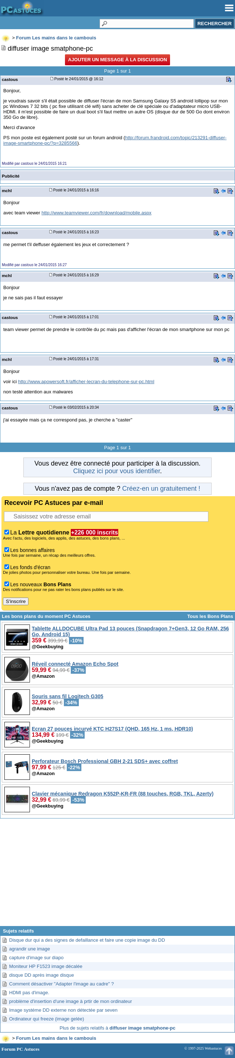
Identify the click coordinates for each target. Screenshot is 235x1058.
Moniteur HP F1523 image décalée (45, 966)
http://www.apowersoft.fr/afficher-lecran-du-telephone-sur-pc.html (86, 381)
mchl (7, 190)
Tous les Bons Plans (210, 616)
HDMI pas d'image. (29, 992)
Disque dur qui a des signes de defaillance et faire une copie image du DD (87, 940)
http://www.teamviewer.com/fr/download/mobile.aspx (96, 212)
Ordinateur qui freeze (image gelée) (46, 1019)
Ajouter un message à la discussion (117, 59)
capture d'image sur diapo (36, 957)
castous (10, 79)
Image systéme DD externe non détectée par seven (63, 1010)
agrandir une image (29, 949)
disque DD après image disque (41, 975)
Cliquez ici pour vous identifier (116, 471)
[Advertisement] (117, 875)
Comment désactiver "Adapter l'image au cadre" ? (61, 984)
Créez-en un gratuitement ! (161, 488)
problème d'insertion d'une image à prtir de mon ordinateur (70, 1001)
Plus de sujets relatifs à (117, 1028)
